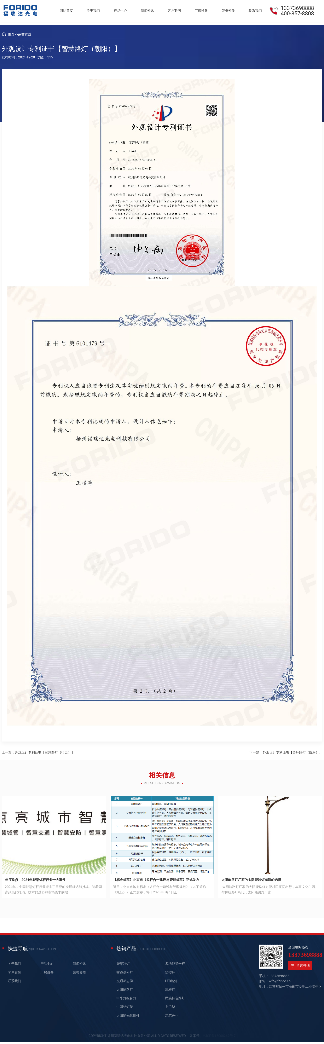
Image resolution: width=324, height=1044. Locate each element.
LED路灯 (171, 984)
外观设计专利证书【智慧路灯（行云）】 (45, 756)
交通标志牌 (124, 984)
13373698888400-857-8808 (297, 11)
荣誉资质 (229, 11)
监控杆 (170, 976)
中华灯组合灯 (126, 1002)
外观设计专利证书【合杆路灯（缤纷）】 (292, 756)
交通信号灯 (124, 976)
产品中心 (123, 11)
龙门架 (170, 1010)
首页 (11, 38)
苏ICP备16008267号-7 (219, 1039)
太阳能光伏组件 (128, 1019)
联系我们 (255, 11)
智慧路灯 (123, 967)
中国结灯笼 (124, 1010)
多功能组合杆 (175, 967)
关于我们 (97, 11)
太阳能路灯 (124, 993)
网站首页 (71, 11)
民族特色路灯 (175, 1002)
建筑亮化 (171, 1019)
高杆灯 (170, 993)
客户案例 (176, 11)
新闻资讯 (150, 11)
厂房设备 (202, 11)
